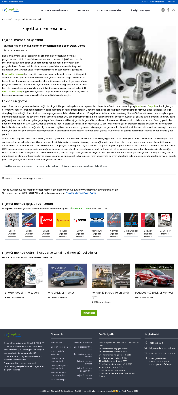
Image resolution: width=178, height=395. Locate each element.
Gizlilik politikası (67, 391)
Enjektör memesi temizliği (113, 358)
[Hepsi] (102, 376)
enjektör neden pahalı (47, 166)
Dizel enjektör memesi (61, 347)
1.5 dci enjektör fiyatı (111, 367)
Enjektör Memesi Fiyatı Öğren (80, 193)
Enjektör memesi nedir (112, 370)
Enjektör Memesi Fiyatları (85, 391)
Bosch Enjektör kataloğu (57, 352)
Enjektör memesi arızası (84, 376)
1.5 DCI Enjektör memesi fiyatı (57, 359)
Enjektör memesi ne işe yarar (18, 166)
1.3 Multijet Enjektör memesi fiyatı (59, 367)
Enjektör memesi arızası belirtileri (58, 374)
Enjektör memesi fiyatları (113, 352)
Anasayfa (8, 19)
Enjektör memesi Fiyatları (84, 362)
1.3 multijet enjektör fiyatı (112, 361)
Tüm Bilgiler (89, 312)
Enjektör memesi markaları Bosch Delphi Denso (84, 166)
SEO (137, 391)
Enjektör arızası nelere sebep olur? (117, 373)
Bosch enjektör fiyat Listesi (83, 348)
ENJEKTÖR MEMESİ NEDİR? (54, 10)
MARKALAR (82, 10)
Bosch (138, 106)
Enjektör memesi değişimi (113, 349)
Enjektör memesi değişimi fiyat (84, 369)
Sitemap (101, 391)
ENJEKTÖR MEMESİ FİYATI (110, 10)
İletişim (171, 2)
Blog (17, 19)
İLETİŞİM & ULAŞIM (140, 10)
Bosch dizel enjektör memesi (83, 355)
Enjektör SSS (56, 342)
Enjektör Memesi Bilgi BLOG (153, 2)
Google (109, 391)
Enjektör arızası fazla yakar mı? (115, 364)
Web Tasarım (128, 391)
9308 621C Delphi (58, 380)
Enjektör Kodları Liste (83, 342)
